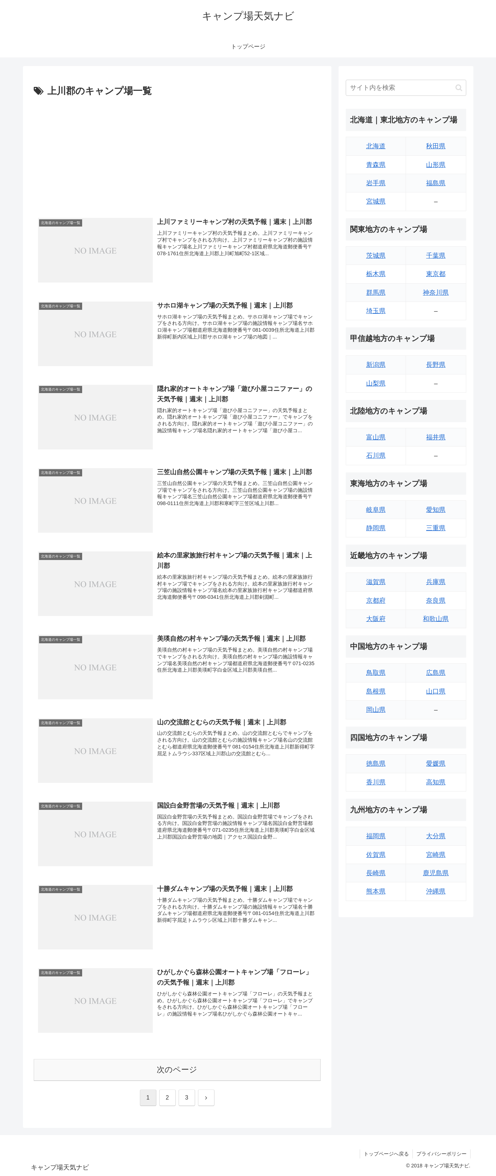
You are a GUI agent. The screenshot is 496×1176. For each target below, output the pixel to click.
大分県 (435, 836)
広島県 (435, 672)
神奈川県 (436, 292)
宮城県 (376, 201)
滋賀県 (376, 581)
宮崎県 (435, 854)
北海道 (376, 146)
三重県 (435, 528)
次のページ (177, 1069)
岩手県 (376, 183)
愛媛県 (435, 763)
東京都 (435, 273)
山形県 (435, 164)
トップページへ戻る (386, 1154)
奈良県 (435, 600)
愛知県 (435, 509)
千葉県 (435, 255)
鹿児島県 (436, 873)
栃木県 (376, 273)
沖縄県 (435, 891)
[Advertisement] (177, 153)
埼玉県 (376, 310)
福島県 (435, 183)
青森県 (376, 164)
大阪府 (376, 618)
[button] (459, 88)
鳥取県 (376, 672)
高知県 (435, 782)
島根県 (376, 691)
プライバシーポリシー (441, 1154)
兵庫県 (435, 581)
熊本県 (376, 891)
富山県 (376, 437)
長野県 (435, 364)
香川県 (376, 782)
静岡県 (376, 528)
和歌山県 (436, 618)
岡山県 (376, 709)
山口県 (435, 691)
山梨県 (376, 383)
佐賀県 (376, 854)
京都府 (376, 600)
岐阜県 (376, 509)
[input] (406, 88)
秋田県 (435, 146)
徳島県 (376, 763)
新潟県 (376, 364)
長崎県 (376, 873)
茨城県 (376, 255)
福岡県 (376, 836)
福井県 (435, 437)
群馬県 (376, 292)
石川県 (376, 455)
